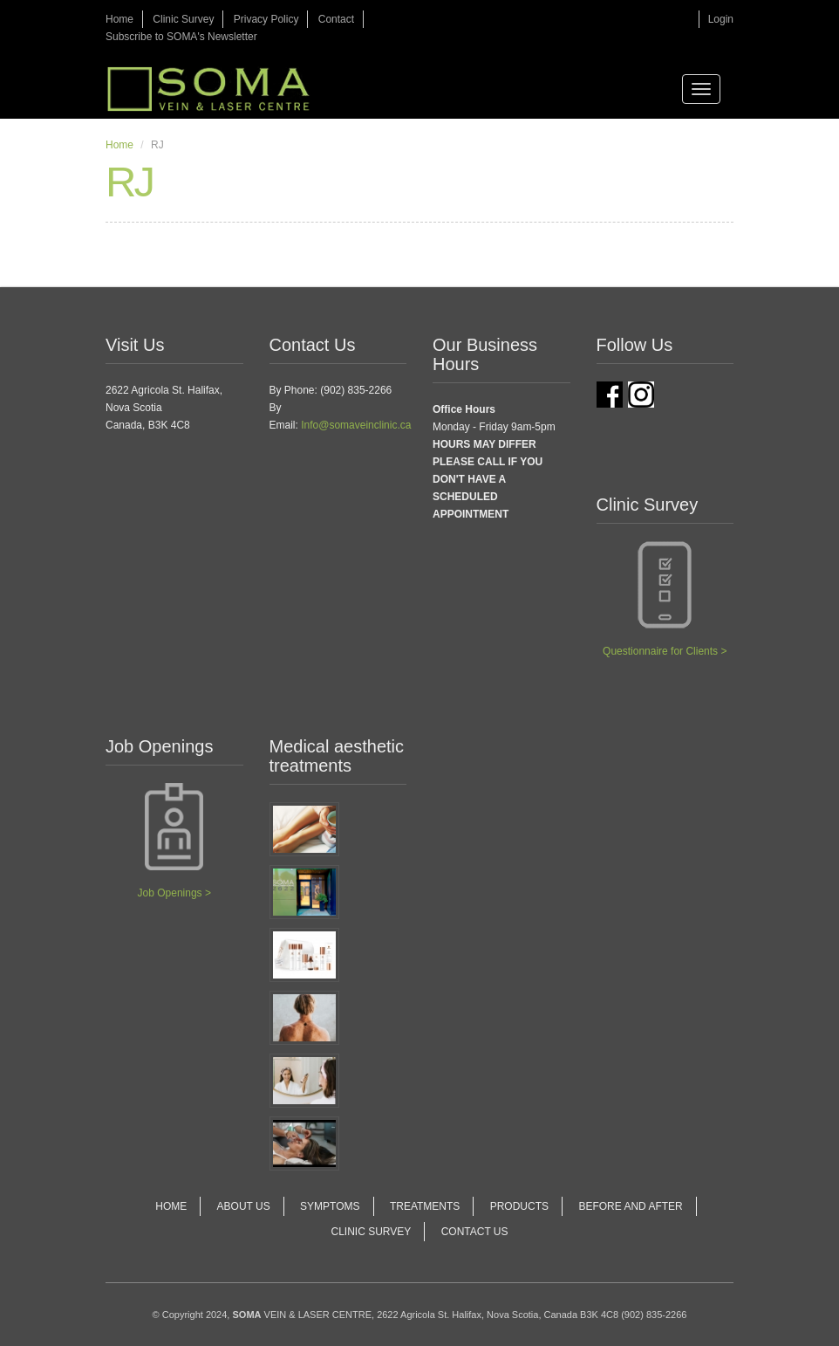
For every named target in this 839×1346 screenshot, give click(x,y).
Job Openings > (174, 893)
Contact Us (474, 1232)
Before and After (630, 1206)
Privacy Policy (266, 19)
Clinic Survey (183, 19)
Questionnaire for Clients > (664, 651)
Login (720, 19)
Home (119, 19)
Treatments (425, 1206)
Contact (336, 19)
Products (519, 1206)
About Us (243, 1206)
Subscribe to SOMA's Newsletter (181, 37)
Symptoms (329, 1206)
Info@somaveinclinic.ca (356, 425)
